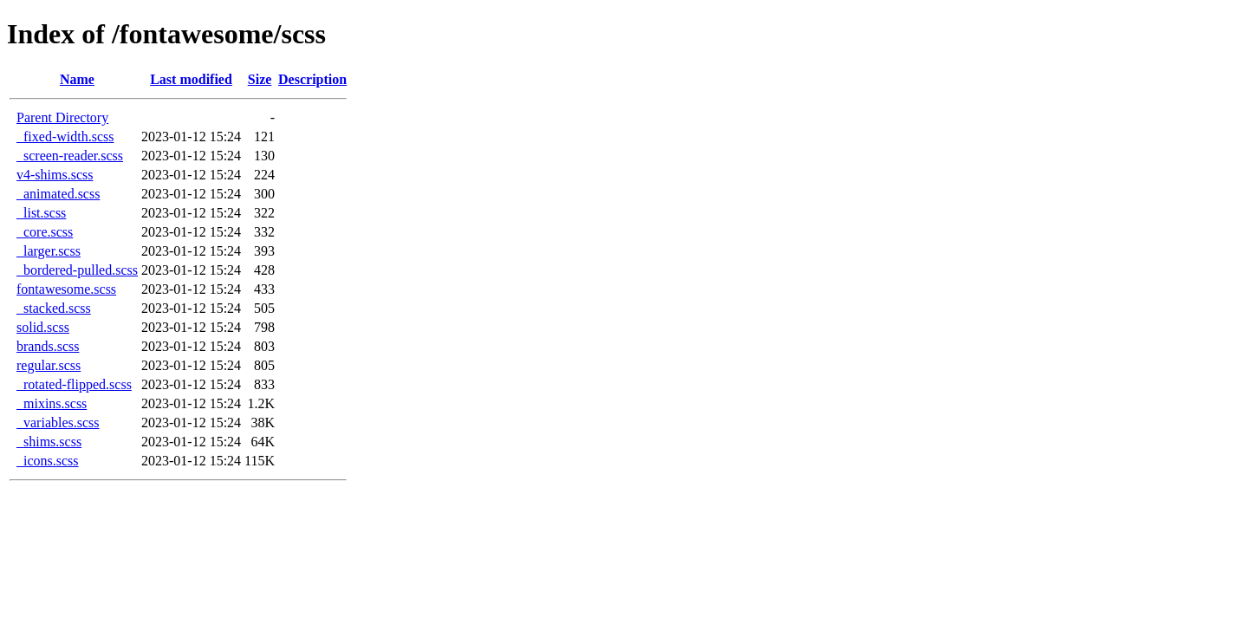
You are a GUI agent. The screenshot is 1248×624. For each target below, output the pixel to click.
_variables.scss (58, 422)
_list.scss (41, 212)
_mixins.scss (51, 403)
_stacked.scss (53, 308)
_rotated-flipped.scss (74, 384)
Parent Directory (62, 117)
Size (260, 79)
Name (77, 79)
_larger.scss (48, 251)
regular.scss (48, 365)
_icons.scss (47, 460)
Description (312, 79)
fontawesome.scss (66, 289)
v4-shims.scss (54, 174)
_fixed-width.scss (65, 136)
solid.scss (42, 327)
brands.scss (47, 346)
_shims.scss (48, 441)
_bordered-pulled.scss (77, 270)
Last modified (191, 79)
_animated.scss (58, 193)
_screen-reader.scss (69, 155)
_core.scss (44, 231)
